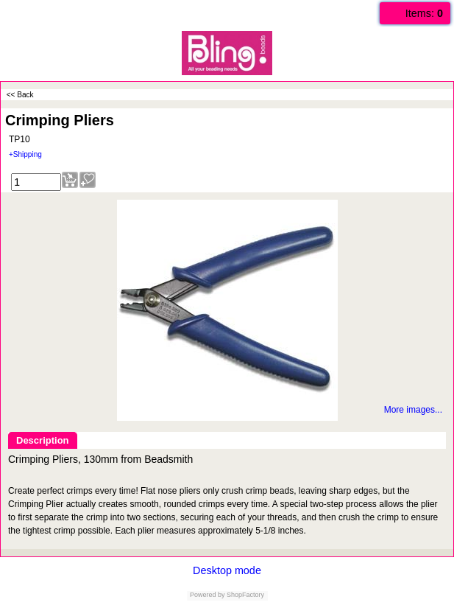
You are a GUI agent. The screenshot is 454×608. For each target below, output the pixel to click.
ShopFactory (245, 594)
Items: (424, 13)
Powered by (207, 594)
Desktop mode (227, 570)
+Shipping (25, 154)
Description (42, 440)
